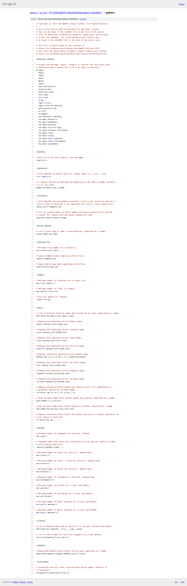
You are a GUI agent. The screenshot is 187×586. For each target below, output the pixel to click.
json (182, 582)
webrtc (34, 12)
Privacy (23, 582)
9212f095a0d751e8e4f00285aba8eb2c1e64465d (75, 12)
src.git (43, 12)
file (83, 19)
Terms (30, 582)
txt (176, 582)
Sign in (181, 4)
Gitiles (15, 582)
